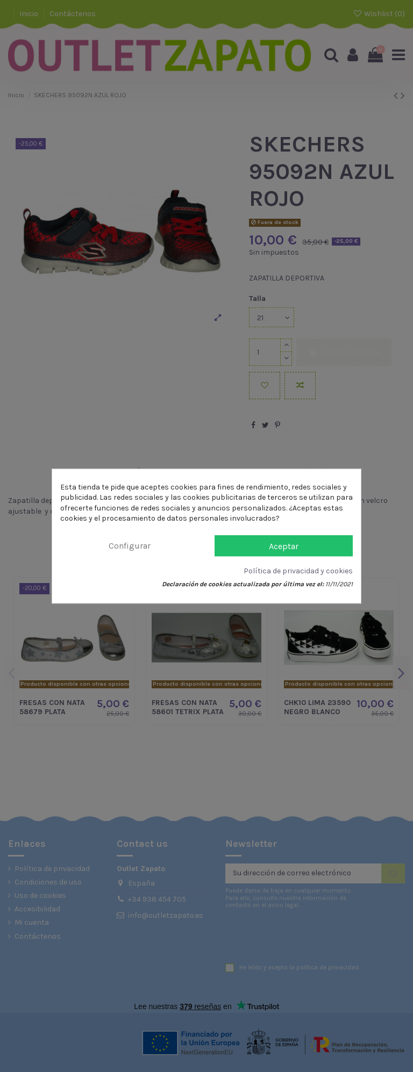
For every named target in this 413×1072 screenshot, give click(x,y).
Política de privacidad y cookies (298, 570)
